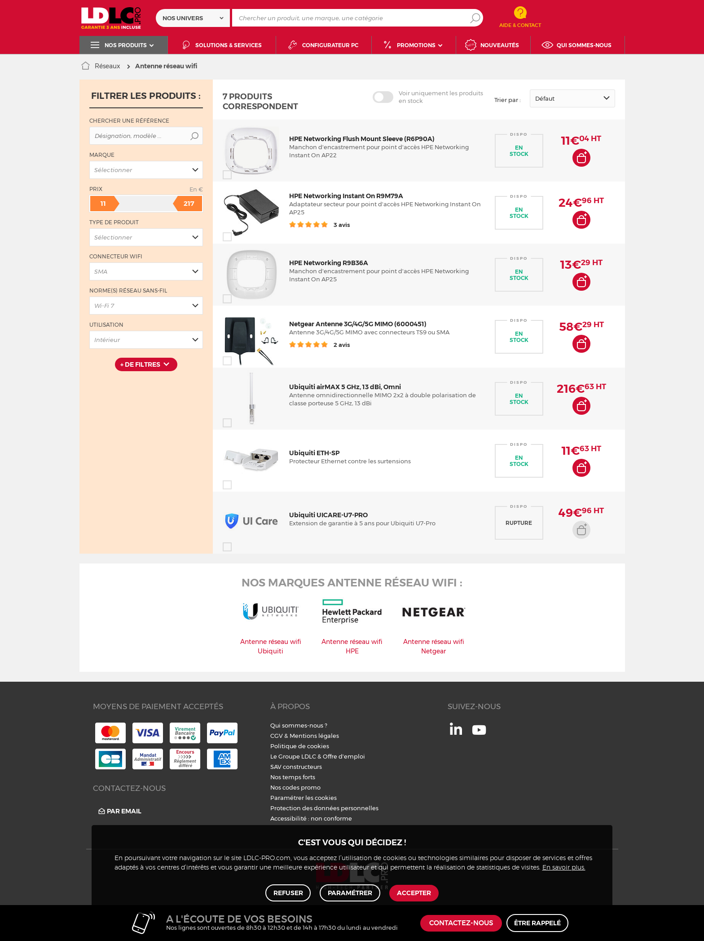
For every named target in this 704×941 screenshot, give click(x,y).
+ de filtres (140, 364)
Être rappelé (537, 923)
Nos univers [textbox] (183, 18)
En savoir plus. (563, 867)
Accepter (413, 892)
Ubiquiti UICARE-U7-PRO (328, 515)
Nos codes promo (295, 787)
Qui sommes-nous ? (298, 725)
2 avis (319, 344)
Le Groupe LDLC (293, 756)
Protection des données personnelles (324, 808)
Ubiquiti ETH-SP (314, 453)
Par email (119, 811)
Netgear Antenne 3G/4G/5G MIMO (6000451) (358, 324)
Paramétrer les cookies (303, 797)
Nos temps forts (292, 777)
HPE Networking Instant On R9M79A (346, 196)
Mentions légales (314, 735)
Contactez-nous (461, 923)
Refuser (289, 892)
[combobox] (193, 18)
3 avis (319, 224)
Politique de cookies (299, 746)
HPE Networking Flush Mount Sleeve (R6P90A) (362, 139)
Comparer (243, 175)
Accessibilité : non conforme (311, 818)
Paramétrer (350, 892)
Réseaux (107, 66)
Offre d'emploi (344, 756)
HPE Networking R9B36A (328, 263)
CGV (276, 735)
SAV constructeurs (296, 766)
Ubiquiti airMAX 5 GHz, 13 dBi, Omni (345, 387)
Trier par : (507, 99)
